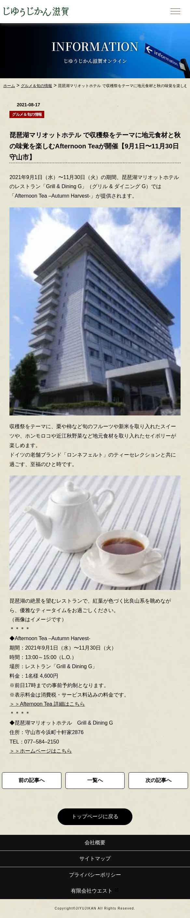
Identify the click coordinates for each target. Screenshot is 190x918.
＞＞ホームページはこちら (40, 751)
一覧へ (95, 780)
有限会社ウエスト (95, 891)
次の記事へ (158, 780)
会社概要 (95, 842)
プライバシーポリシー (95, 875)
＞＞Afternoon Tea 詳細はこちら (47, 704)
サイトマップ (95, 858)
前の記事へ (32, 780)
